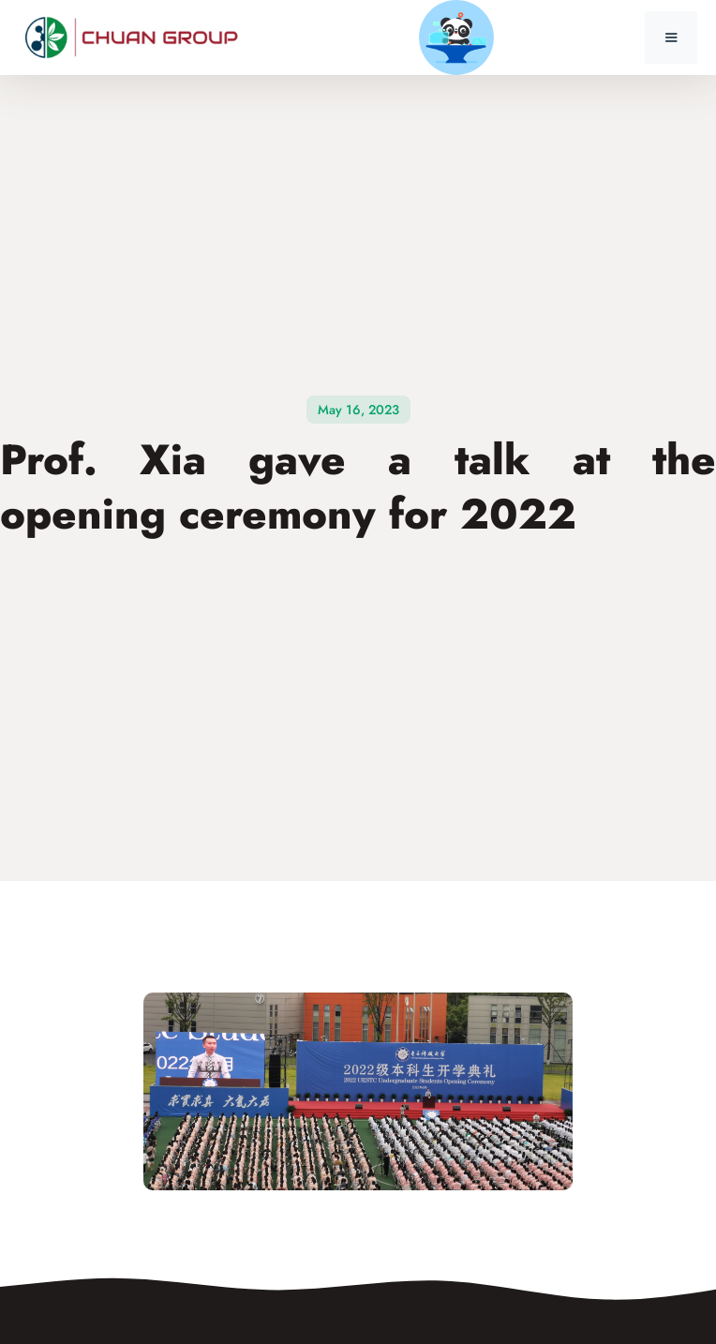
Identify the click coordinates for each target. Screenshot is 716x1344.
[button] (671, 37)
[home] (136, 38)
